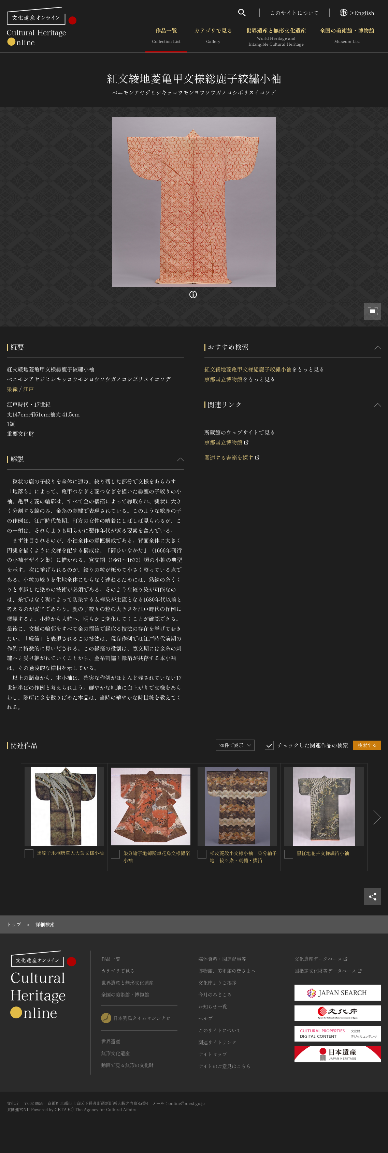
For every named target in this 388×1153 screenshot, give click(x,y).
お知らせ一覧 (212, 1006)
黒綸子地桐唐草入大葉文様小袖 (70, 852)
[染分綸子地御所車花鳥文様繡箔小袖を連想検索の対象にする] (115, 854)
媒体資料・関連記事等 (222, 958)
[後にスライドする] (374, 817)
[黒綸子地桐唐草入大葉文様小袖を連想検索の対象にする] (29, 853)
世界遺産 (110, 1041)
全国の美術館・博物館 (347, 37)
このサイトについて (294, 13)
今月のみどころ (215, 994)
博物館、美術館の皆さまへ (227, 970)
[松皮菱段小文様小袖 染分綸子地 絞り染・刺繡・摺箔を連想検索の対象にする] (202, 854)
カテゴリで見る (213, 37)
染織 (12, 389)
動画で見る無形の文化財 (127, 1065)
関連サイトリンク (217, 1042)
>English (357, 13)
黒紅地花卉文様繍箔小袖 (323, 853)
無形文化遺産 (115, 1053)
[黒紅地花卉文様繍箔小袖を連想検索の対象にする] (288, 854)
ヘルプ (205, 1018)
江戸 (28, 389)
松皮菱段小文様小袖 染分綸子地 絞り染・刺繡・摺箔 (243, 857)
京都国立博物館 (223, 379)
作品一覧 (166, 37)
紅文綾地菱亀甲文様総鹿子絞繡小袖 (248, 369)
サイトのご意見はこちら (224, 1066)
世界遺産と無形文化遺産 (276, 37)
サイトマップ (212, 1054)
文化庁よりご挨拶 (217, 982)
